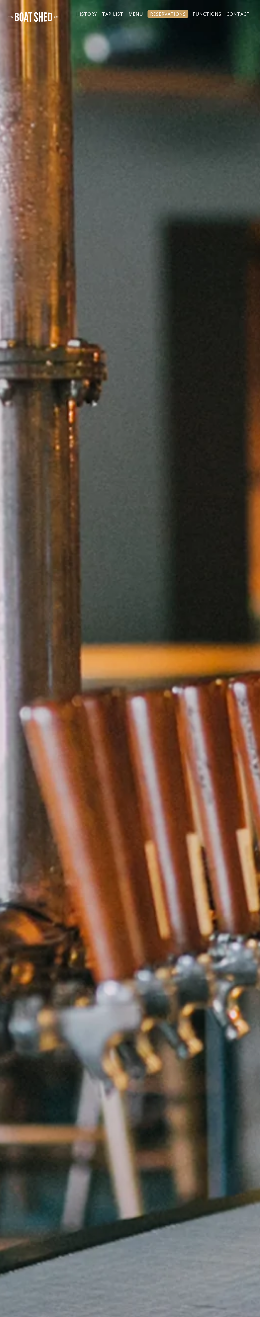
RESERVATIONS (168, 14)
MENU (135, 14)
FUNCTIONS (207, 14)
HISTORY (86, 14)
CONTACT (238, 14)
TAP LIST (112, 14)
